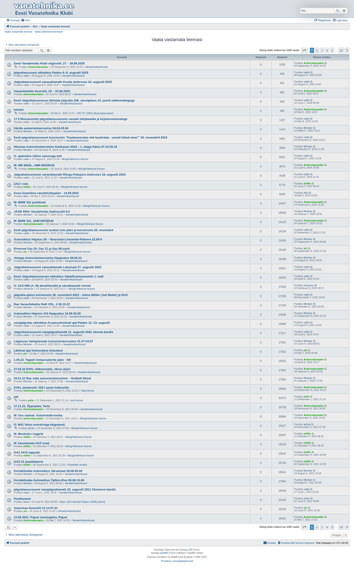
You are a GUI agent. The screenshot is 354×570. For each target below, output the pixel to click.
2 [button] (317, 50)
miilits (26, 186)
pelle (31, 400)
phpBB (163, 553)
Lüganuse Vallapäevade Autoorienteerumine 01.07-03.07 (53, 341)
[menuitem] (25, 20)
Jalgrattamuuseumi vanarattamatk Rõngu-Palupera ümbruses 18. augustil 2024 (70, 174)
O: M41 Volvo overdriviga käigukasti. (39, 424)
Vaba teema (87, 390)
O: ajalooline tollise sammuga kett (38, 156)
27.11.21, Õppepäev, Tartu (32, 406)
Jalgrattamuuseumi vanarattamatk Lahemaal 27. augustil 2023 (57, 267)
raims (26, 501)
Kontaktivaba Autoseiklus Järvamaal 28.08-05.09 (48, 471)
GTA (190, 550)
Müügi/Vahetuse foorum (75, 159)
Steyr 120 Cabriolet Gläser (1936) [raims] (82, 501)
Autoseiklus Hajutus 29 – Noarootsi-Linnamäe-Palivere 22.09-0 (58, 239)
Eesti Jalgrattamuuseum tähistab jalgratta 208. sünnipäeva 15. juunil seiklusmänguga (74, 100)
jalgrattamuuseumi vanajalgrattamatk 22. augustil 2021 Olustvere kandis (65, 489)
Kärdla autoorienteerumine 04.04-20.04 (41, 128)
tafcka (31, 428)
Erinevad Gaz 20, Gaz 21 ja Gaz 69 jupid (42, 248)
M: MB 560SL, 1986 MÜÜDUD (34, 165)
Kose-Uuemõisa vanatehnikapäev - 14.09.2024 (46, 193)
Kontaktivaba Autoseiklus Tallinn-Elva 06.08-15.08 (49, 480)
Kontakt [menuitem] (269, 542)
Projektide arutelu (77, 464)
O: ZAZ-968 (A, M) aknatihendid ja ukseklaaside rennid (52, 285)
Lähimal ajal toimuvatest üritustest (38, 350)
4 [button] (327, 50)
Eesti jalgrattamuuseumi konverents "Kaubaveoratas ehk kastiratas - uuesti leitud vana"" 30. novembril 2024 (90, 137)
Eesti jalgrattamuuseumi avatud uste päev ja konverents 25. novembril (63, 230)
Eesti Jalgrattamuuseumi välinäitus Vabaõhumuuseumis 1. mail (58, 276)
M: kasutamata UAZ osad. (32, 443)
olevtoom (28, 288)
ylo (25, 251)
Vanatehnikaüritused (96, 67)
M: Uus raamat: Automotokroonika (38, 415)
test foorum (77, 400)
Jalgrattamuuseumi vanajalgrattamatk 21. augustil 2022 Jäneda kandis (63, 332)
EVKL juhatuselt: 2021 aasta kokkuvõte (41, 387)
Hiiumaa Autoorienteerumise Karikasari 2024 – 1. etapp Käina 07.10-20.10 (65, 146)
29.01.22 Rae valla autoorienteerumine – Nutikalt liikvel (52, 378)
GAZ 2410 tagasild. (27, 452)
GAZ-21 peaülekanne (28, 461)
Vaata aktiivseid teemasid (49, 31)
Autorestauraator (38, 67)
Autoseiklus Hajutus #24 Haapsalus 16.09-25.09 (47, 313)
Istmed (18, 109)
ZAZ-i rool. (21, 183)
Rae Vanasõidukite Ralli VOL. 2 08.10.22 (42, 304)
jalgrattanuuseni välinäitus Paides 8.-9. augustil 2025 (51, 72)
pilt (16, 397)
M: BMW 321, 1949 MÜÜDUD (34, 221)
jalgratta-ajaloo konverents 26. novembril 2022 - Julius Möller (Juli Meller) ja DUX (71, 295)
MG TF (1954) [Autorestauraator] (95, 113)
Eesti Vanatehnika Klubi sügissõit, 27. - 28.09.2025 (49, 63)
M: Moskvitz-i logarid (28, 434)
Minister (27, 131)
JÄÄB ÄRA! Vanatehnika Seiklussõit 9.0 (42, 211)
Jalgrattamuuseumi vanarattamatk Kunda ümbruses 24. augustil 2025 (63, 82)
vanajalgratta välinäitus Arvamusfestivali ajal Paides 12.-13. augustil (62, 322)
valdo (26, 75)
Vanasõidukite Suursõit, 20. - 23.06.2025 (42, 91)
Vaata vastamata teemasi (18, 31)
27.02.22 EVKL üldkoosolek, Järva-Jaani (42, 369)
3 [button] (322, 50)
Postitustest (22, 498)
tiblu (25, 196)
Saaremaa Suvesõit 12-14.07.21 (36, 508)
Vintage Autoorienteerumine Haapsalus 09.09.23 (48, 258)
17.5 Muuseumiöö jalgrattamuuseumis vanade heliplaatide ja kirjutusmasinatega (70, 119)
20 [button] (341, 50)
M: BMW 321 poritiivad (30, 202)
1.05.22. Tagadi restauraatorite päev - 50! (42, 359)
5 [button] (332, 50)
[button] (304, 50)
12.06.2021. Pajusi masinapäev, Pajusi (40, 517)
